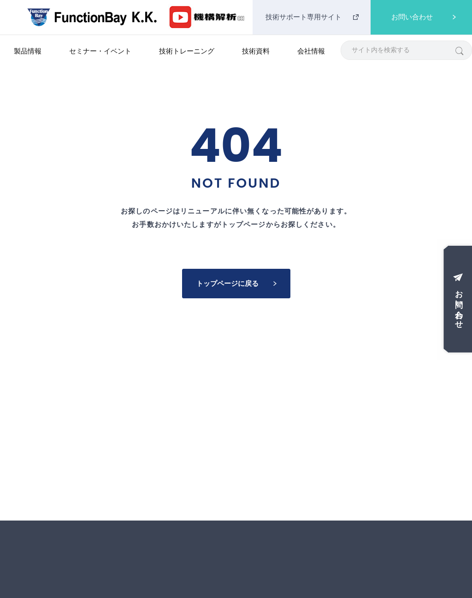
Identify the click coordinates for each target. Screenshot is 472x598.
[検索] (459, 50)
